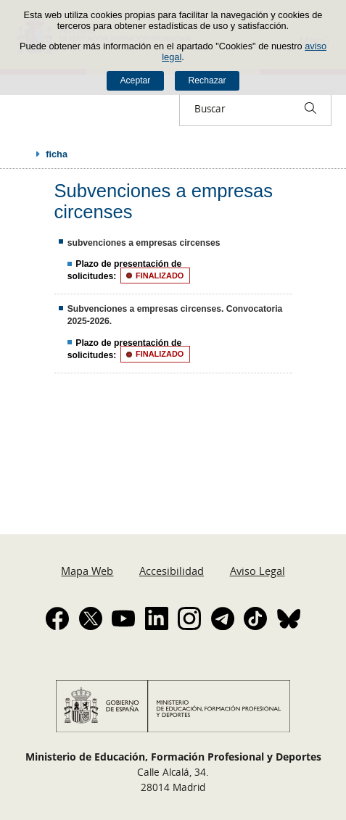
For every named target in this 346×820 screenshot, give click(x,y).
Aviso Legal (257, 570)
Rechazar (207, 80)
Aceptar (135, 80)
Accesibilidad (171, 570)
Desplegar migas (23, 154)
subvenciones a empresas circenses (144, 243)
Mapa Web (87, 570)
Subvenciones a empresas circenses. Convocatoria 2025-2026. (175, 315)
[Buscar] (310, 108)
